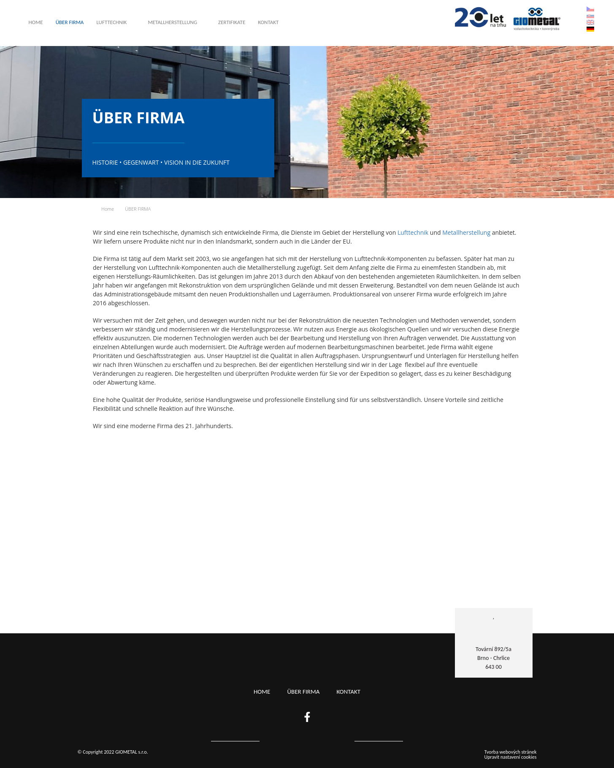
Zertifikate (231, 22)
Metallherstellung (466, 232)
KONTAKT (268, 22)
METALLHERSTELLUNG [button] (172, 22)
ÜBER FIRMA (70, 22)
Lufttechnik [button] (111, 22)
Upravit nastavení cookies (510, 757)
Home (36, 22)
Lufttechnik (413, 232)
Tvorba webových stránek (510, 752)
